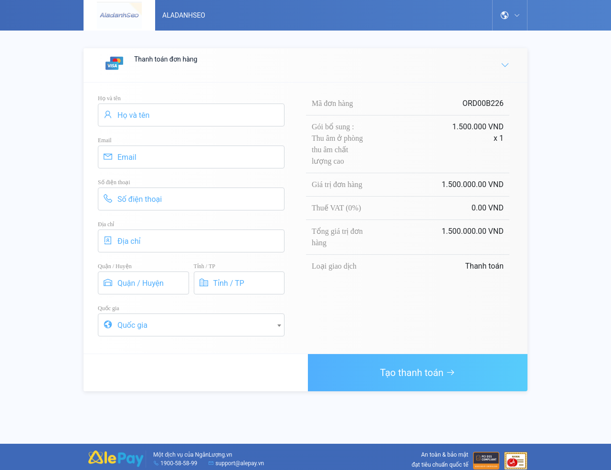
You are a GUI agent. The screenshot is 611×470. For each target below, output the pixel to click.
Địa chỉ (106, 224)
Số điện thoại (114, 182)
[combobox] (191, 324)
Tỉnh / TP (204, 266)
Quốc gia (108, 308)
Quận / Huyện (115, 266)
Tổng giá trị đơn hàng (337, 237)
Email (105, 140)
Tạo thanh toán (417, 372)
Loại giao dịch (334, 266)
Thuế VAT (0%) (336, 208)
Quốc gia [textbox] (132, 325)
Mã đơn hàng (332, 103)
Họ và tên (109, 98)
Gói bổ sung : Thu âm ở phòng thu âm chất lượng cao (337, 144)
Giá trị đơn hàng (337, 184)
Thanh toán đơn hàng (306, 64)
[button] (509, 15)
